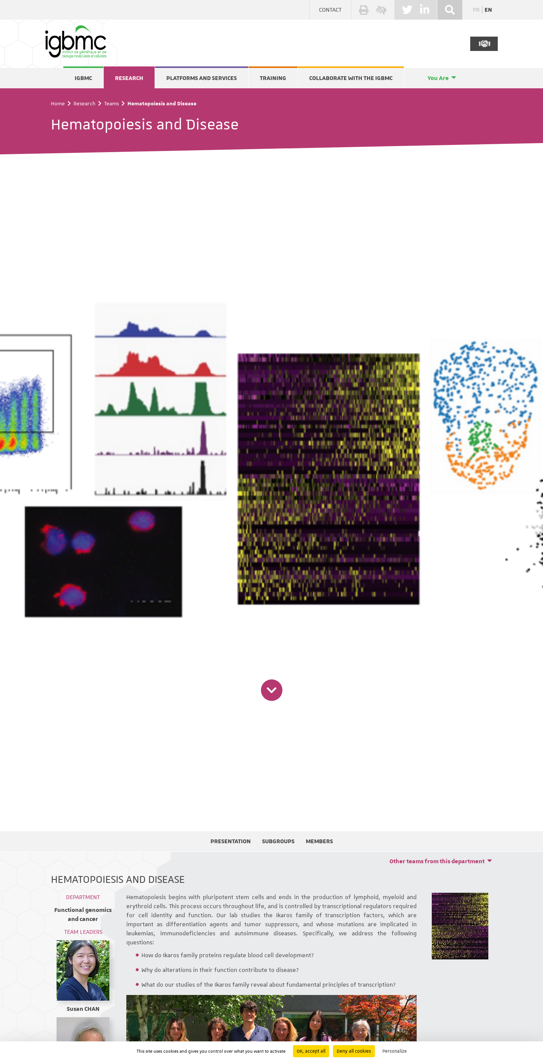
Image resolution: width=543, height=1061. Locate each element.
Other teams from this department (437, 861)
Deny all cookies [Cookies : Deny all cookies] (354, 1051)
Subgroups (278, 841)
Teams (111, 103)
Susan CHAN (83, 1009)
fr (476, 10)
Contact (330, 10)
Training (273, 78)
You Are (438, 78)
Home (58, 103)
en (488, 10)
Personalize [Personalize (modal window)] (394, 1051)
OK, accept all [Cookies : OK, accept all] (311, 1051)
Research (129, 78)
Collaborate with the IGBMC (351, 78)
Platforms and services (201, 78)
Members (319, 841)
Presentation (230, 841)
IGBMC (83, 78)
